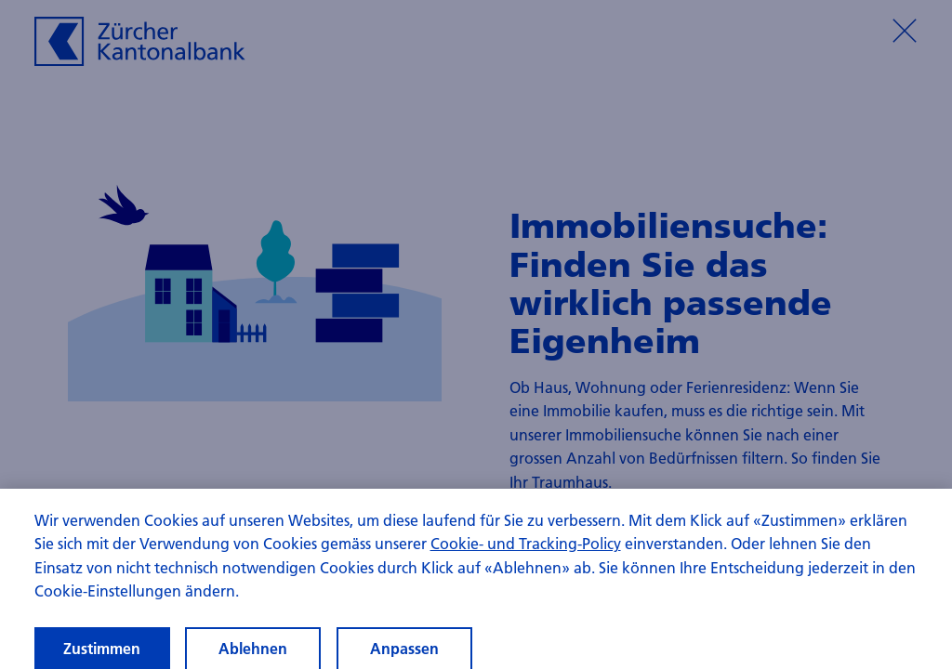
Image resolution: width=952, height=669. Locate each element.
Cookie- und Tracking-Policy (525, 550)
